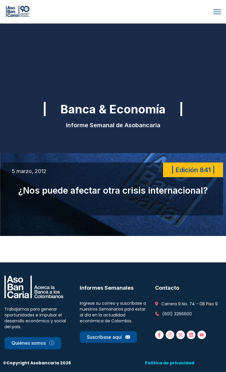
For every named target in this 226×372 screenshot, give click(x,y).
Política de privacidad (169, 363)
